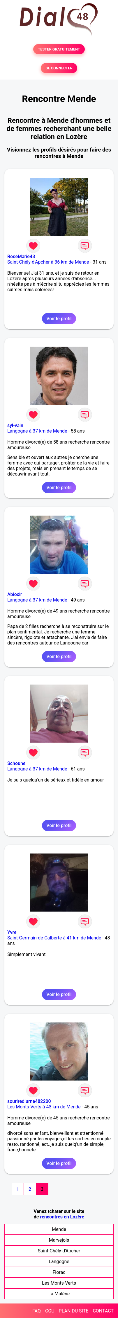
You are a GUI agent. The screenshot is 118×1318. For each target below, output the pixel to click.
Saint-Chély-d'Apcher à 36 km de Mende (48, 262)
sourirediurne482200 (29, 1101)
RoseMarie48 (21, 256)
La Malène (59, 1294)
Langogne (59, 1261)
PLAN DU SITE (74, 1311)
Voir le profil (58, 318)
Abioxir (14, 594)
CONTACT (103, 1311)
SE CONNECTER (58, 68)
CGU (49, 1311)
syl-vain (15, 425)
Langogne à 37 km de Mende (37, 431)
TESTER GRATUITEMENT (59, 49)
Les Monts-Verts (59, 1283)
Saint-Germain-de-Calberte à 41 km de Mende (54, 938)
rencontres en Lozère (62, 1217)
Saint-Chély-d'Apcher (59, 1251)
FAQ (36, 1311)
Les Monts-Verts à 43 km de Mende (44, 1107)
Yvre (12, 932)
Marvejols (59, 1240)
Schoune (16, 763)
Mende (59, 1229)
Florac (58, 1272)
